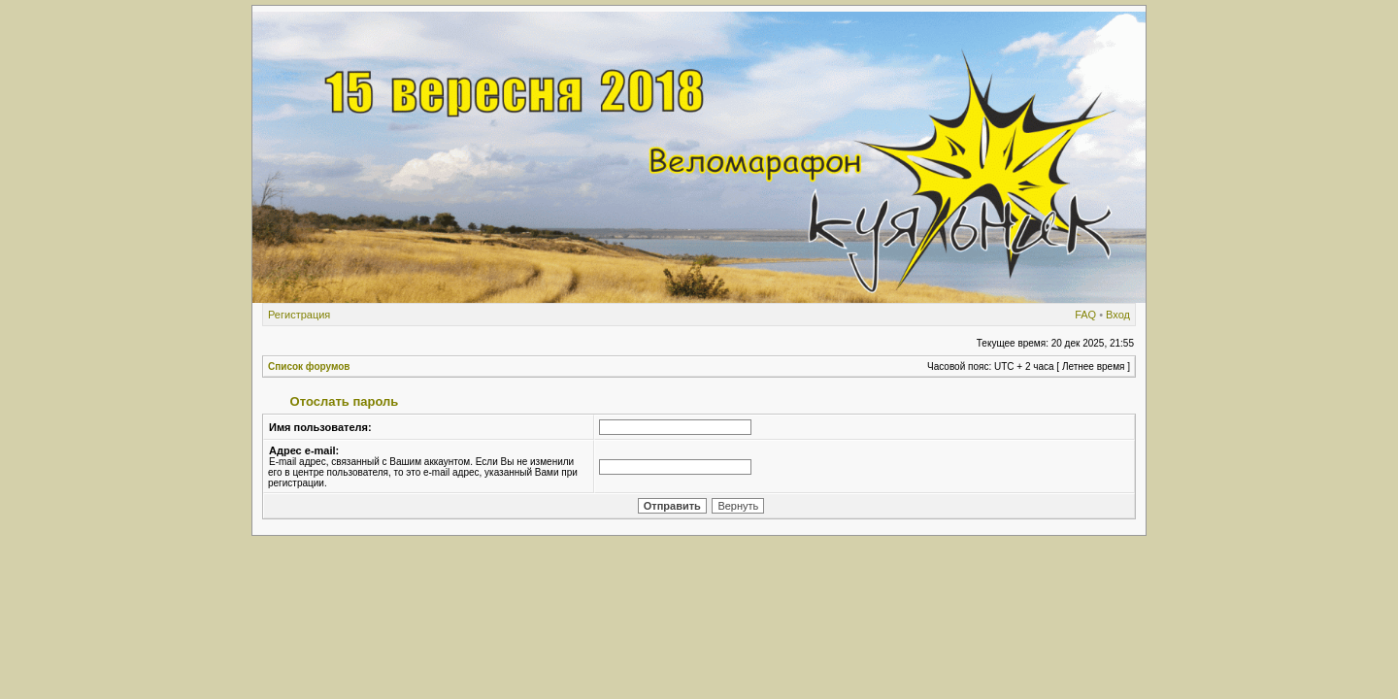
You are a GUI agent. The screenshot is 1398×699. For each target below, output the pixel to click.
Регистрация (299, 314)
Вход (1118, 314)
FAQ (1085, 314)
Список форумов (309, 366)
